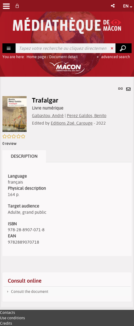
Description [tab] (24, 156)
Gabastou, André (48, 115)
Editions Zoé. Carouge (72, 123)
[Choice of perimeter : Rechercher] (9, 48)
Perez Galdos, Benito (86, 115)
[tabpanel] (67, 192)
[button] (113, 6)
